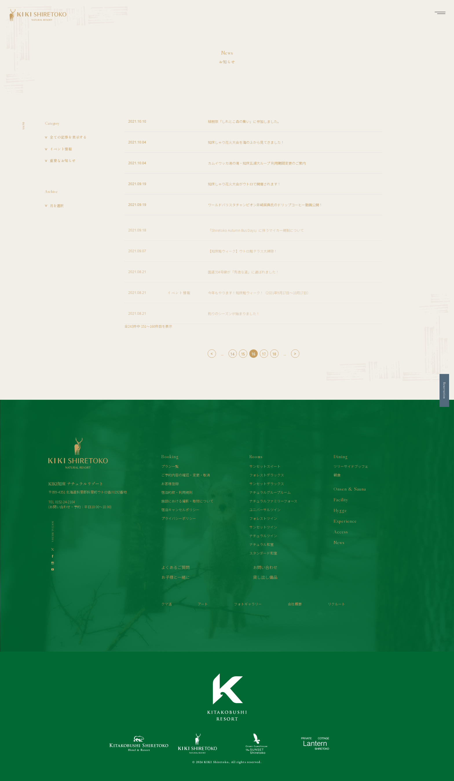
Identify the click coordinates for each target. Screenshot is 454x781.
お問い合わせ (265, 567)
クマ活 (166, 603)
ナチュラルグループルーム (270, 492)
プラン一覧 (170, 466)
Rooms (256, 456)
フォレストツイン (263, 518)
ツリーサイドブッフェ (351, 466)
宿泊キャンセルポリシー (180, 509)
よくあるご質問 (175, 567)
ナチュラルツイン (263, 535)
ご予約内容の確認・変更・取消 (185, 474)
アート (203, 603)
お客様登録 (170, 483)
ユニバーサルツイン (265, 509)
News (339, 542)
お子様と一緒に (175, 577)
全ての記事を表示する (68, 137)
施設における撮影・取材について (187, 500)
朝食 (337, 474)
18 (274, 354)
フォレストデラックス (266, 474)
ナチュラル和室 (261, 544)
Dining (341, 456)
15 (243, 354)
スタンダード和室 (263, 552)
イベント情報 (61, 148)
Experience (345, 521)
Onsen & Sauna (350, 489)
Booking (170, 456)
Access (341, 532)
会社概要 (295, 603)
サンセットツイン (263, 526)
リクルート (336, 603)
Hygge (340, 510)
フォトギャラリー (248, 603)
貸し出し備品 (265, 577)
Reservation (444, 390)
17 (264, 354)
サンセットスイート (265, 466)
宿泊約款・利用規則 (177, 492)
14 (232, 354)
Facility (341, 499)
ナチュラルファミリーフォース (273, 500)
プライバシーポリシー (178, 518)
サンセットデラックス (266, 483)
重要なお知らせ (63, 160)
